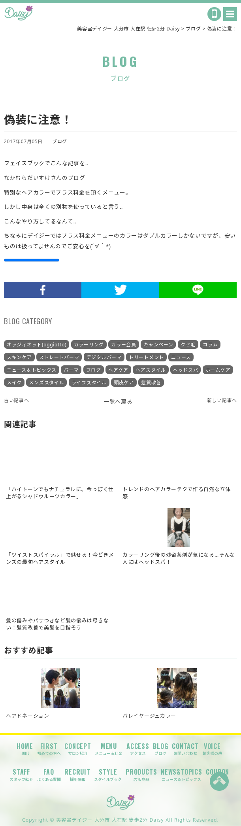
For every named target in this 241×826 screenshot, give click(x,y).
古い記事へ (16, 400)
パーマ (71, 370)
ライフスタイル (89, 382)
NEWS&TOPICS (181, 775)
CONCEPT (77, 749)
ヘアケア (118, 370)
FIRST (49, 749)
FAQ (49, 775)
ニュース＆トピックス (31, 370)
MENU (108, 749)
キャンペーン (158, 344)
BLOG (160, 749)
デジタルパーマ (104, 357)
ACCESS (137, 749)
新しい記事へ (222, 400)
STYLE (108, 775)
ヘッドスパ (185, 370)
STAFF (21, 775)
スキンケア (19, 357)
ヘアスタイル (151, 370)
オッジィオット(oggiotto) (36, 344)
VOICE (212, 749)
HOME (25, 749)
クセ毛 (188, 344)
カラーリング (89, 344)
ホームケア (218, 370)
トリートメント (146, 357)
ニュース (181, 357)
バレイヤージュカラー (149, 715)
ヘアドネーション (27, 715)
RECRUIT (77, 775)
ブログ (59, 141)
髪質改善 (151, 382)
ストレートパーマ (59, 357)
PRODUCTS (141, 775)
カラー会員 (123, 344)
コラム (210, 344)
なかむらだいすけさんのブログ (44, 177)
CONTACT (185, 749)
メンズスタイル (46, 382)
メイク (14, 382)
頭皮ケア (124, 382)
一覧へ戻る (118, 401)
